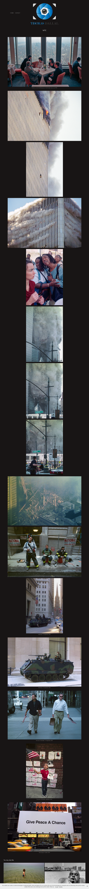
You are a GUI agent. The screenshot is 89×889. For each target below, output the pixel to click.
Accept (56, 887)
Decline (60, 887)
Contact (17, 13)
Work (12, 13)
